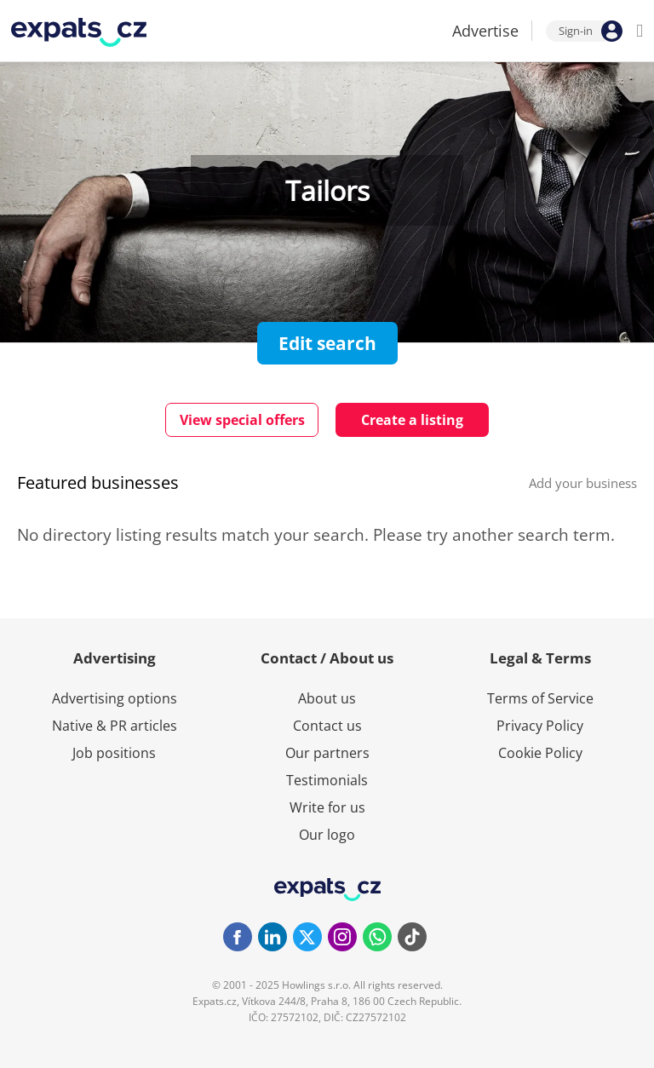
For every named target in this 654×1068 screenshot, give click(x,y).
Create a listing (412, 420)
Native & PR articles (114, 725)
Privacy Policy (539, 725)
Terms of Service (540, 698)
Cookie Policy (540, 753)
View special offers (242, 420)
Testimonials (327, 780)
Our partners (327, 753)
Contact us (327, 725)
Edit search (327, 343)
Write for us (327, 807)
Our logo (327, 834)
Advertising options (114, 698)
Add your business (583, 482)
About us (327, 698)
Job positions (114, 753)
